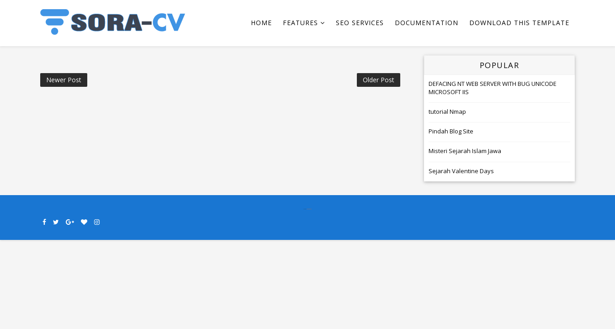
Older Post (378, 79)
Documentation (426, 22)
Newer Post (63, 79)
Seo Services (360, 22)
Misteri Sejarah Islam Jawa (465, 151)
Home (261, 22)
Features (300, 22)
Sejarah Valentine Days (461, 171)
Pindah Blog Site (451, 131)
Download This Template (519, 22)
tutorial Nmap (447, 111)
